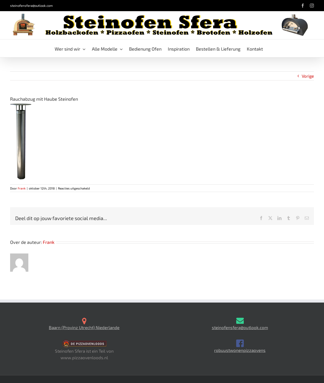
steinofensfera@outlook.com (31, 6)
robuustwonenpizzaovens (240, 350)
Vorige (308, 75)
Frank (22, 188)
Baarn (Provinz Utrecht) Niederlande (84, 327)
